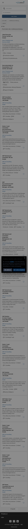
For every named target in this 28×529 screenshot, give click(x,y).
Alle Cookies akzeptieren (19, 269)
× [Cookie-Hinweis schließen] (24, 258)
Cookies (12, 261)
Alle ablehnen (7, 269)
